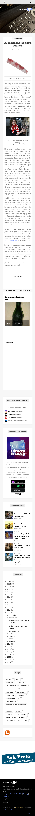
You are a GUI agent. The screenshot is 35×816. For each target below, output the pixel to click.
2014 (8, 607)
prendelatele (9, 682)
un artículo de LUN (10, 240)
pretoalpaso (21, 682)
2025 (9, 581)
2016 (8, 602)
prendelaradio (10, 695)
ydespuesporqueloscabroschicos (16, 704)
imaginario (17, 38)
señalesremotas (22, 692)
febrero (11, 639)
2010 (9, 647)
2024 (9, 584)
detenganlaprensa (21, 714)
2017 (8, 599)
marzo (11, 636)
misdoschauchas (11, 685)
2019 (8, 594)
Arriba (29, 814)
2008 (9, 652)
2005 (9, 660)
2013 (8, 610)
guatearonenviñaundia (12, 698)
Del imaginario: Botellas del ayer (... (15, 322)
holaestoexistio (11, 701)
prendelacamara (11, 717)
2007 (9, 654)
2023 (9, 586)
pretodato (17, 553)
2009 (9, 649)
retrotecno (9, 692)
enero (11, 641)
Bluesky (25, 794)
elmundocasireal (11, 708)
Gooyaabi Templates (11, 810)
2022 (9, 589)
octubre (12, 618)
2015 (8, 605)
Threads (12, 794)
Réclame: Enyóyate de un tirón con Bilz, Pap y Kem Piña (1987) (22, 536)
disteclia (18, 711)
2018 (8, 597)
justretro (9, 711)
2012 (8, 613)
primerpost (22, 717)
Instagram (6, 794)
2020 (9, 592)
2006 (9, 657)
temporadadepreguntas (13, 720)
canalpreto (23, 685)
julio (10, 634)
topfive (25, 720)
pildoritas (9, 714)
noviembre (13, 615)
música (17, 679)
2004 (9, 662)
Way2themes (19, 807)
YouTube (19, 794)
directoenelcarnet (11, 689)
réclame (16, 512)
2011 (8, 644)
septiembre (13, 631)
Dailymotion (6, 796)
